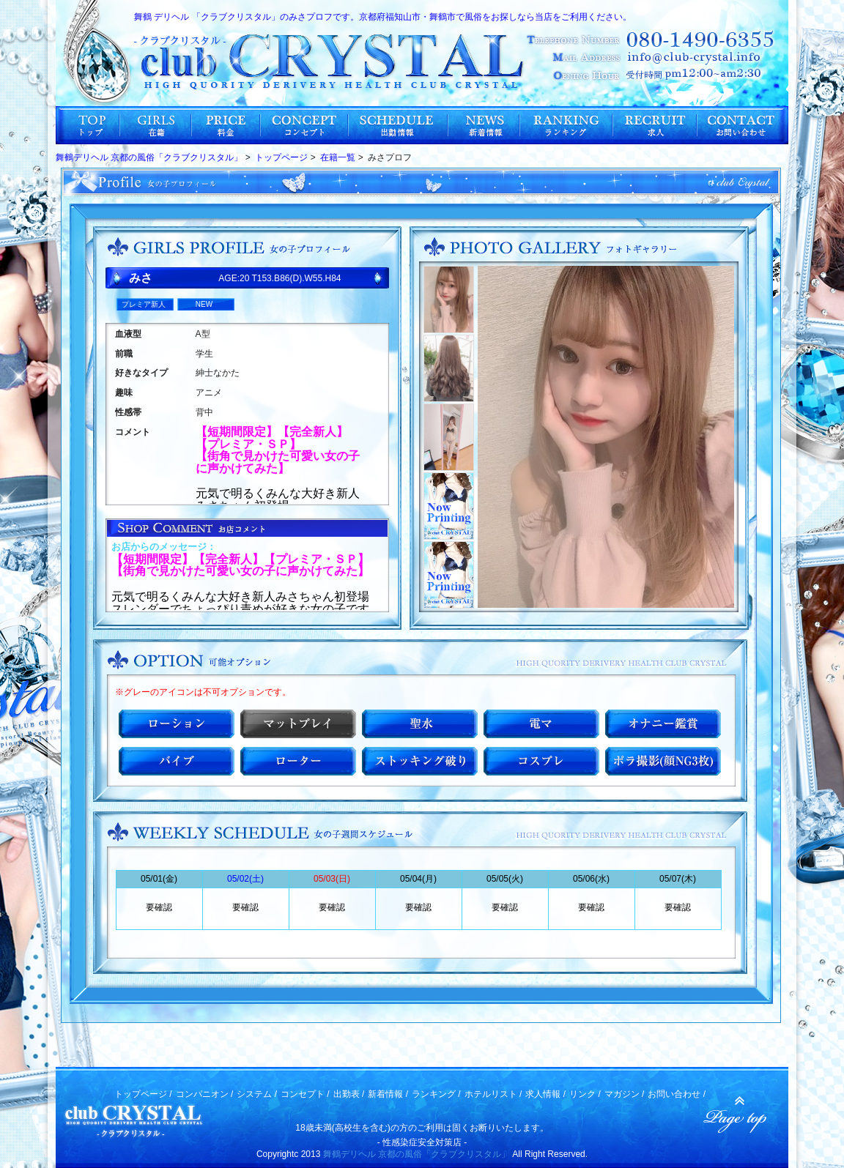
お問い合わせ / (677, 1094)
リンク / (585, 1094)
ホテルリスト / (493, 1094)
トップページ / (143, 1094)
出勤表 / (349, 1094)
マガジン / (624, 1094)
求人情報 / (545, 1094)
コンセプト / (305, 1094)
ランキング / (436, 1094)
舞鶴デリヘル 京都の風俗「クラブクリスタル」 (416, 1154)
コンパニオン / (205, 1094)
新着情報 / (388, 1094)
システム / (257, 1094)
